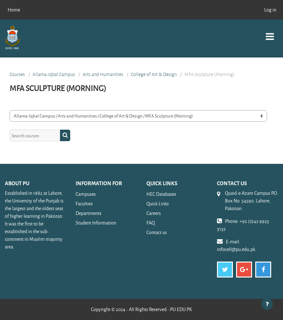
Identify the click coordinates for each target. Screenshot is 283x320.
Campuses (86, 194)
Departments (88, 213)
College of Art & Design (154, 74)
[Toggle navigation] (270, 33)
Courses (17, 74)
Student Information (96, 222)
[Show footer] (267, 304)
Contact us (156, 232)
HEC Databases (161, 194)
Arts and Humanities (103, 74)
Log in (270, 9)
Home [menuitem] (14, 9)
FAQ (150, 222)
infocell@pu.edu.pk (236, 249)
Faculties (84, 203)
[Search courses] (35, 135)
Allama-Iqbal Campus (54, 74)
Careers (153, 213)
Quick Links (157, 203)
